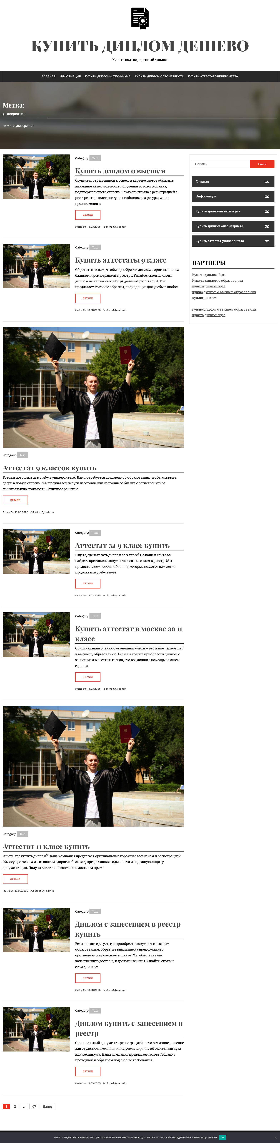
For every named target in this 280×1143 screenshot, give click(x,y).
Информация (70, 76)
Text (95, 158)
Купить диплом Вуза (209, 275)
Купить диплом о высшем (120, 170)
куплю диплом (204, 298)
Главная (49, 76)
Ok (222, 1137)
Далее (47, 1106)
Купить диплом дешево (140, 45)
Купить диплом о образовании (217, 280)
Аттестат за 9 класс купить (122, 545)
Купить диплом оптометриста (159, 76)
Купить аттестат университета (213, 76)
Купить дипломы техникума (108, 76)
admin (122, 226)
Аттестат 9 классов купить (49, 467)
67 (34, 1106)
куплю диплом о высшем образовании (224, 292)
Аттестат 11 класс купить (46, 846)
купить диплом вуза (208, 286)
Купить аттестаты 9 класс (120, 259)
